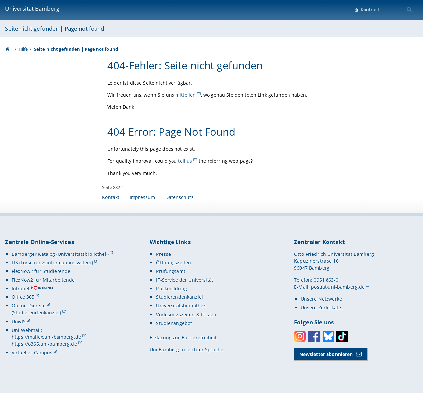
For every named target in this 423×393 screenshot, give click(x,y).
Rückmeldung (171, 288)
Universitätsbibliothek (181, 305)
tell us (185, 161)
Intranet (21, 288)
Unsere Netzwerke (321, 299)
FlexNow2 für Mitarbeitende (43, 280)
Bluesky (328, 336)
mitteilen (185, 95)
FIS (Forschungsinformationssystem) (52, 262)
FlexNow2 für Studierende (41, 271)
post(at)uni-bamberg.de (338, 287)
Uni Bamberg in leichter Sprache (186, 349)
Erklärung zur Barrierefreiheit (183, 337)
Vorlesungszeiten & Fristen (186, 314)
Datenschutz (179, 197)
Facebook (314, 336)
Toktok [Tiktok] (342, 336)
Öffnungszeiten (173, 262)
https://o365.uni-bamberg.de (44, 344)
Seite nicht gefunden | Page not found (54, 28)
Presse (163, 254)
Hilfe (23, 49)
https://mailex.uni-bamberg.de (46, 337)
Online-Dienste (29, 305)
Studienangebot (174, 323)
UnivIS (19, 321)
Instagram (300, 336)
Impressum (142, 197)
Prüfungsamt (170, 271)
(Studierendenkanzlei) (36, 312)
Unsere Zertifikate (321, 307)
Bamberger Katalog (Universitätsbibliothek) (60, 254)
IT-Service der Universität (184, 280)
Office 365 (23, 297)
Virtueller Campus (32, 352)
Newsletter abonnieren (326, 354)
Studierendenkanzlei (179, 297)
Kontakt (110, 197)
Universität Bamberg (32, 8)
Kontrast (369, 9)
